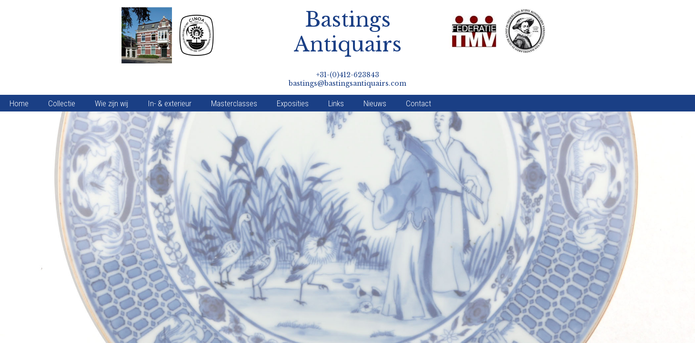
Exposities (293, 79)
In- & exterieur (169, 79)
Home (19, 79)
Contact (418, 79)
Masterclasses (234, 79)
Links (336, 79)
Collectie (61, 79)
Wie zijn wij (111, 79)
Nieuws (374, 79)
